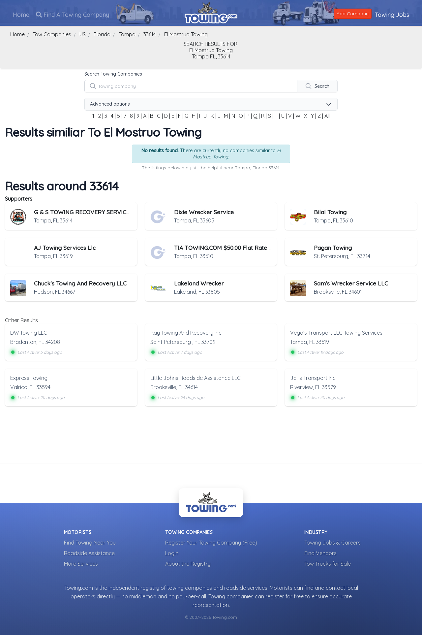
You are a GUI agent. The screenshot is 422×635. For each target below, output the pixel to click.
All (327, 116)
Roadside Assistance (89, 553)
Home (21, 14)
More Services (81, 563)
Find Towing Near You (90, 542)
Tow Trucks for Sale (327, 563)
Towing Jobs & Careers (332, 542)
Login (171, 553)
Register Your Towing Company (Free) (211, 542)
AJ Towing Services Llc (65, 247)
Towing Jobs (392, 14)
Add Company (352, 13)
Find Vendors (320, 553)
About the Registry (188, 563)
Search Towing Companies (113, 74)
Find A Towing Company (72, 14)
